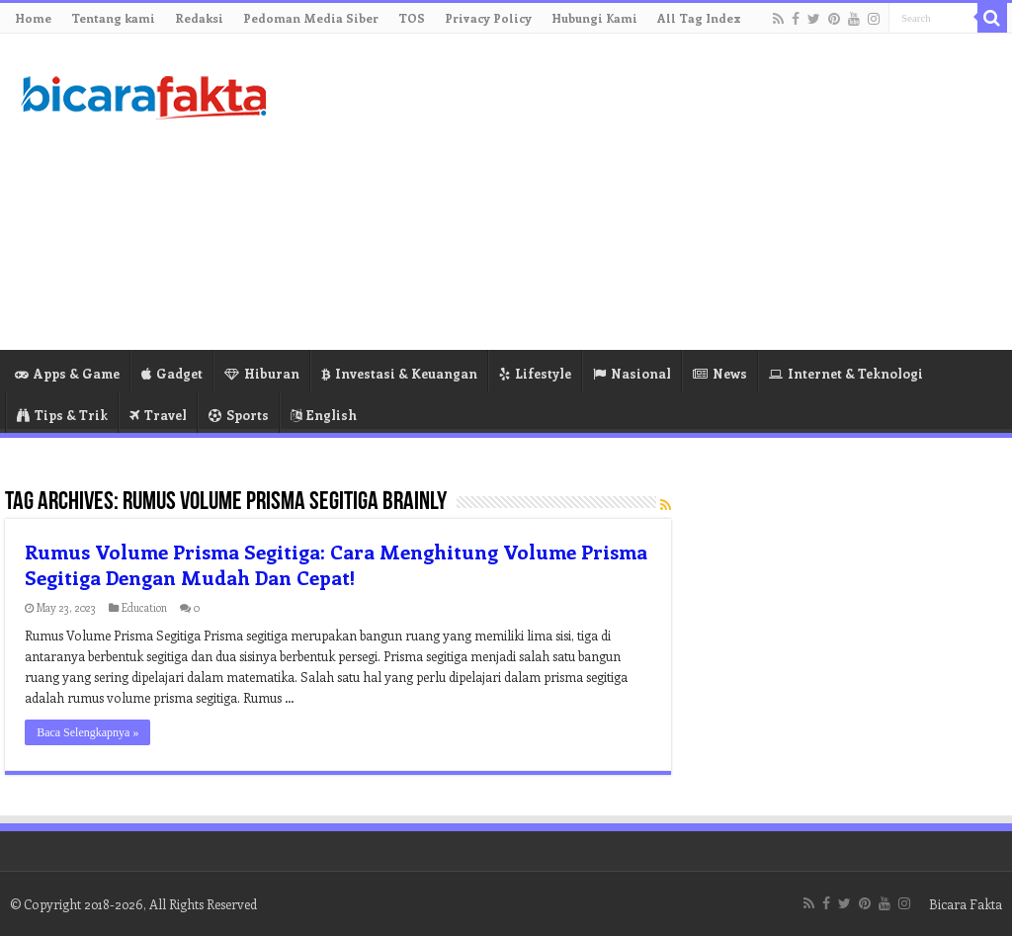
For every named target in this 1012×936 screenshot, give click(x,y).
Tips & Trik (62, 414)
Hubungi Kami (594, 18)
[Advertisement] (632, 191)
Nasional (632, 373)
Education (144, 607)
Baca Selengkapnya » (87, 732)
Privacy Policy (488, 18)
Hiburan (261, 373)
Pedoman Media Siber (311, 18)
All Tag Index (699, 18)
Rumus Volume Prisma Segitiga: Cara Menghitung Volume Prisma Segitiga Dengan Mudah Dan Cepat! (336, 564)
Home (33, 18)
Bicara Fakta (965, 903)
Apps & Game (67, 373)
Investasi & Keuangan (399, 373)
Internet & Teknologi (846, 373)
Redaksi (199, 18)
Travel (158, 414)
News (720, 373)
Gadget (172, 373)
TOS (411, 18)
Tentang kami (113, 18)
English (324, 414)
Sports (239, 414)
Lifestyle (535, 373)
